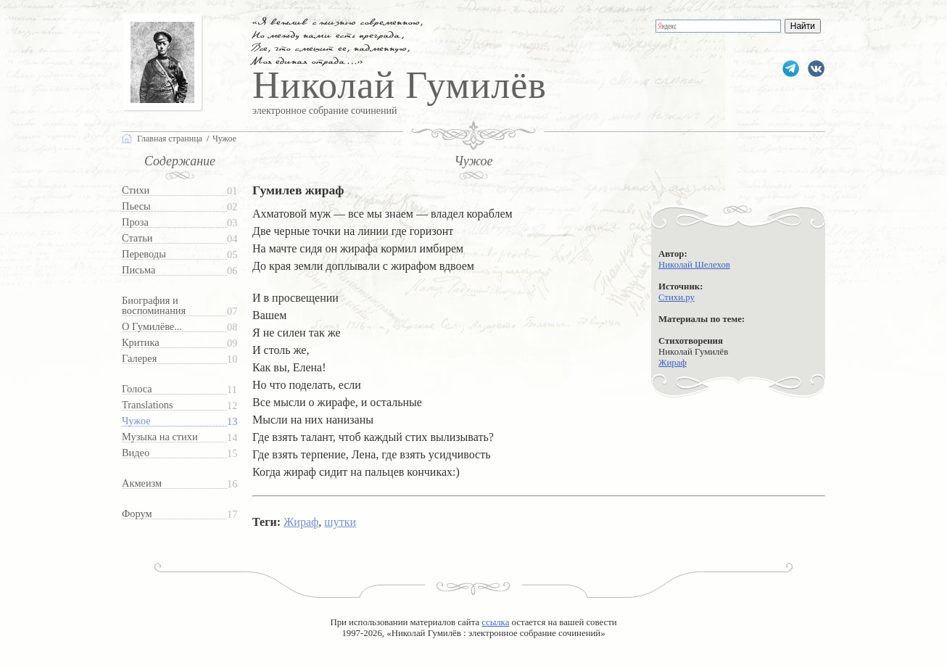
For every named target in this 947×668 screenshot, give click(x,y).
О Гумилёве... (152, 326)
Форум (137, 513)
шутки (340, 522)
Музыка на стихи (160, 437)
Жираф (672, 363)
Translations (147, 405)
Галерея (139, 358)
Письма (138, 270)
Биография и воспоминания (154, 305)
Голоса (137, 389)
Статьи (137, 238)
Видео (135, 453)
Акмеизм (142, 483)
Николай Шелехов (694, 265)
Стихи (135, 190)
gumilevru (816, 68)
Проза (135, 222)
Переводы (144, 254)
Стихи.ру (676, 297)
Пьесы (136, 206)
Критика (141, 342)
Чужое (136, 421)
